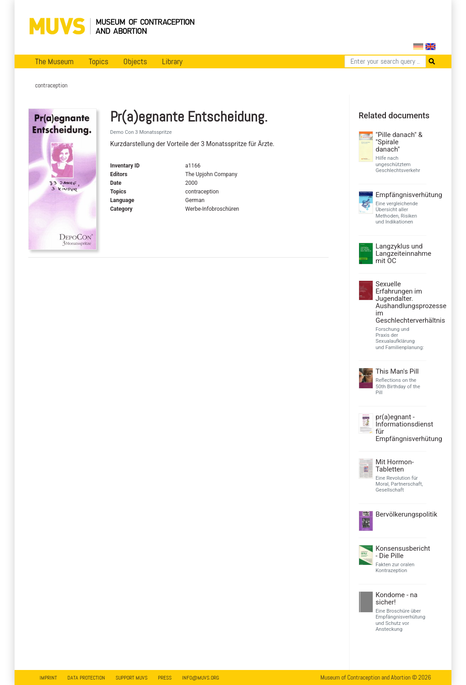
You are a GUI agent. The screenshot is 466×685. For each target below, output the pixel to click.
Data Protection (86, 677)
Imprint (48, 677)
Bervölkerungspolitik (399, 514)
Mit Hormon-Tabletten (394, 465)
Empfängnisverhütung (399, 194)
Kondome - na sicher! (396, 598)
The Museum (54, 61)
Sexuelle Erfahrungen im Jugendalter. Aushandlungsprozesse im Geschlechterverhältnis (399, 302)
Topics (98, 61)
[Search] (385, 61)
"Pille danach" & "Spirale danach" (398, 142)
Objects (135, 61)
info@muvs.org (200, 677)
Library (172, 61)
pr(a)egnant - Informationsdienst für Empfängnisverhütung (399, 427)
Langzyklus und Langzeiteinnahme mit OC (399, 253)
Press (165, 677)
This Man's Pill (397, 371)
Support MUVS (131, 677)
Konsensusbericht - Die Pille (399, 552)
